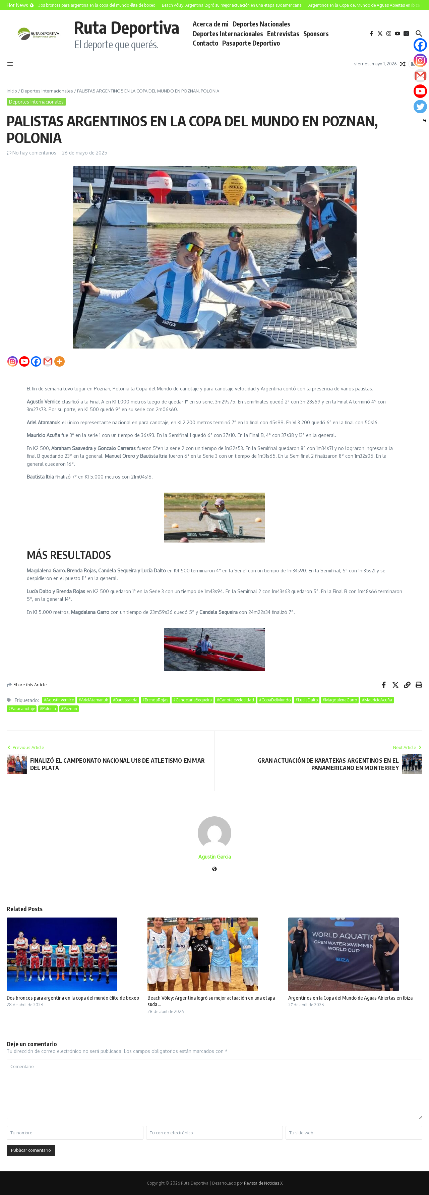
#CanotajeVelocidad (235, 699)
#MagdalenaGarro (340, 699)
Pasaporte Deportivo (251, 43)
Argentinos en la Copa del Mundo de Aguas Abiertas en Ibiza (350, 998)
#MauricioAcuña (377, 699)
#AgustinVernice (59, 699)
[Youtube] (24, 361)
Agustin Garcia (214, 857)
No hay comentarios (34, 152)
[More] (59, 361)
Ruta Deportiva (126, 27)
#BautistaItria (125, 699)
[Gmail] (48, 361)
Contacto (205, 43)
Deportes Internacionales (228, 33)
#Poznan (69, 708)
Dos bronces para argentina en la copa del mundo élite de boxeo (73, 998)
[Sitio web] (214, 869)
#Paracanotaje (21, 708)
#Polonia (48, 708)
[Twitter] (420, 106)
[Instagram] (12, 361)
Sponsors (316, 33)
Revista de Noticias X (263, 1183)
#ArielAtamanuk (93, 699)
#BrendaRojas (155, 699)
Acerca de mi (211, 24)
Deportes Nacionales (261, 24)
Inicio (12, 90)
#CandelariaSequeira (192, 699)
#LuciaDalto (307, 699)
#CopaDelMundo (275, 699)
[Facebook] (36, 361)
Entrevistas (283, 33)
